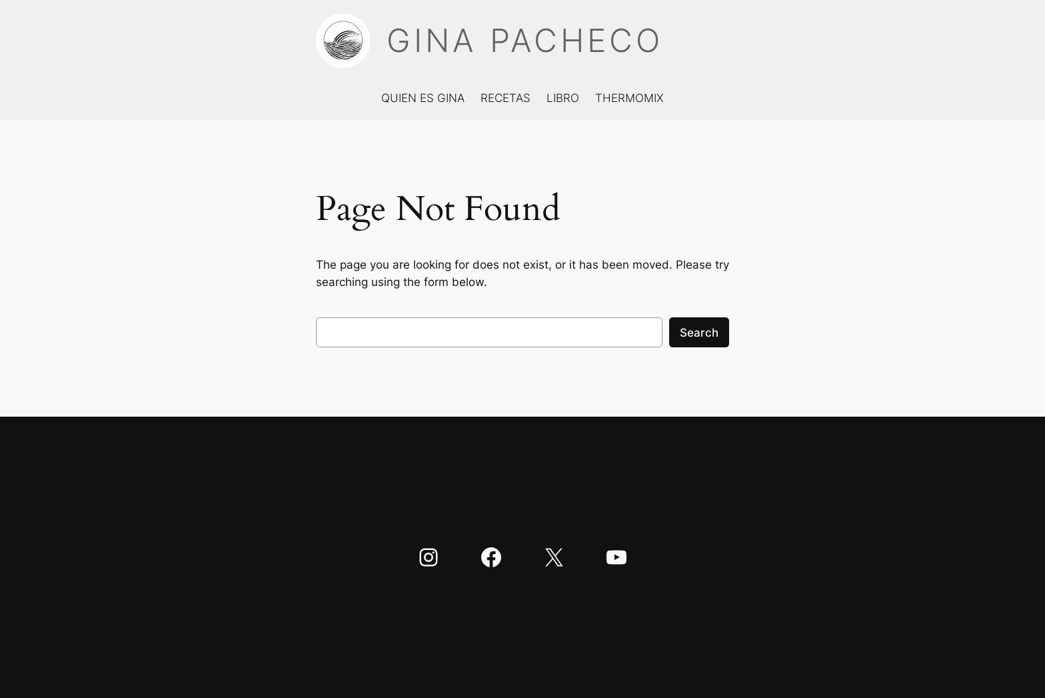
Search (699, 332)
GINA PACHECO (525, 40)
